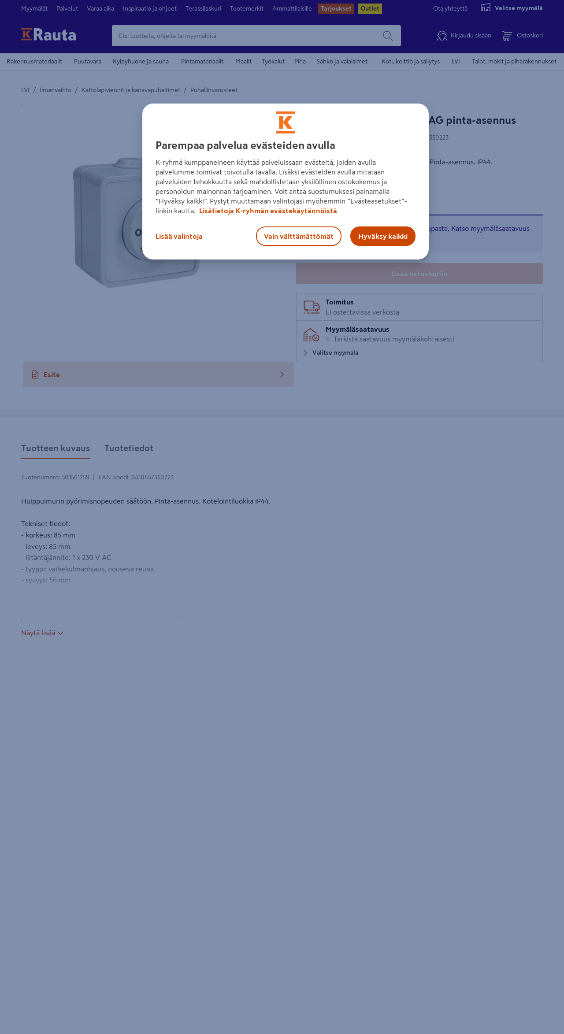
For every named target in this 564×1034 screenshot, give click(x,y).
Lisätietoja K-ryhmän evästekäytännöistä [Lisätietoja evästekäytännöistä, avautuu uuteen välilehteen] (267, 210)
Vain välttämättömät (299, 236)
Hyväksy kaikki (383, 236)
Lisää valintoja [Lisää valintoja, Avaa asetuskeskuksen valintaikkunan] (179, 236)
